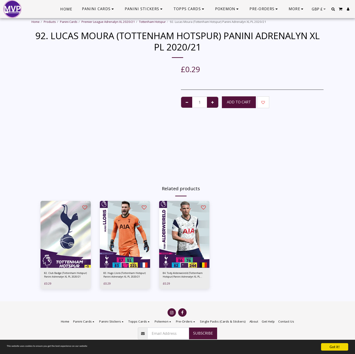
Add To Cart (239, 102)
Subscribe (203, 333)
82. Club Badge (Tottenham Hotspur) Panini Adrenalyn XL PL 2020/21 (64, 275)
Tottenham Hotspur (152, 22)
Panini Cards (68, 22)
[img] (66, 234)
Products (50, 22)
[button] (333, 9)
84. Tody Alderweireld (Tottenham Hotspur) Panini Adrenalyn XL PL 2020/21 (182, 275)
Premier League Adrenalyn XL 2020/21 (108, 22)
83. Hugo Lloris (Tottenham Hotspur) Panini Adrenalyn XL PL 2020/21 (123, 275)
